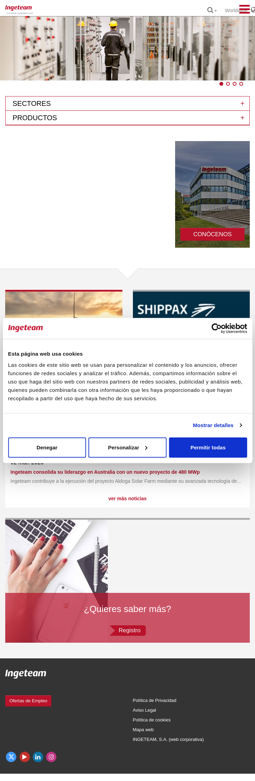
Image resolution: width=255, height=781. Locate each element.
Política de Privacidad (155, 700)
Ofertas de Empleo (28, 700)
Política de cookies (152, 719)
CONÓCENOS (212, 234)
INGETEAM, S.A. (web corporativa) (168, 739)
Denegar (47, 447)
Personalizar (128, 447)
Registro (130, 630)
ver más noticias (127, 498)
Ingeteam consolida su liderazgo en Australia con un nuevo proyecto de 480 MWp (105, 472)
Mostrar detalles (213, 425)
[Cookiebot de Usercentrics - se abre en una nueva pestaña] (216, 328)
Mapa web (143, 729)
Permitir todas (208, 447)
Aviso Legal (144, 710)
